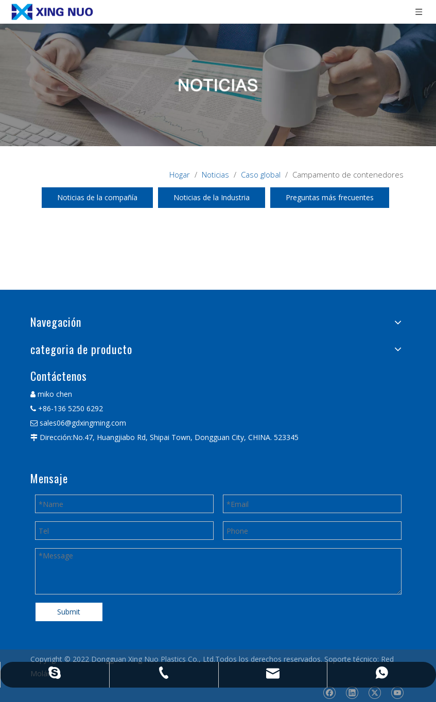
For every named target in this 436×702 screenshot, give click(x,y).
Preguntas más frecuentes (330, 197)
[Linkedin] (351, 692)
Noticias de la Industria (211, 197)
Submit (68, 612)
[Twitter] (374, 692)
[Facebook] (329, 692)
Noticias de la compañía (97, 197)
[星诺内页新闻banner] (218, 85)
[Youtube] (397, 692)
